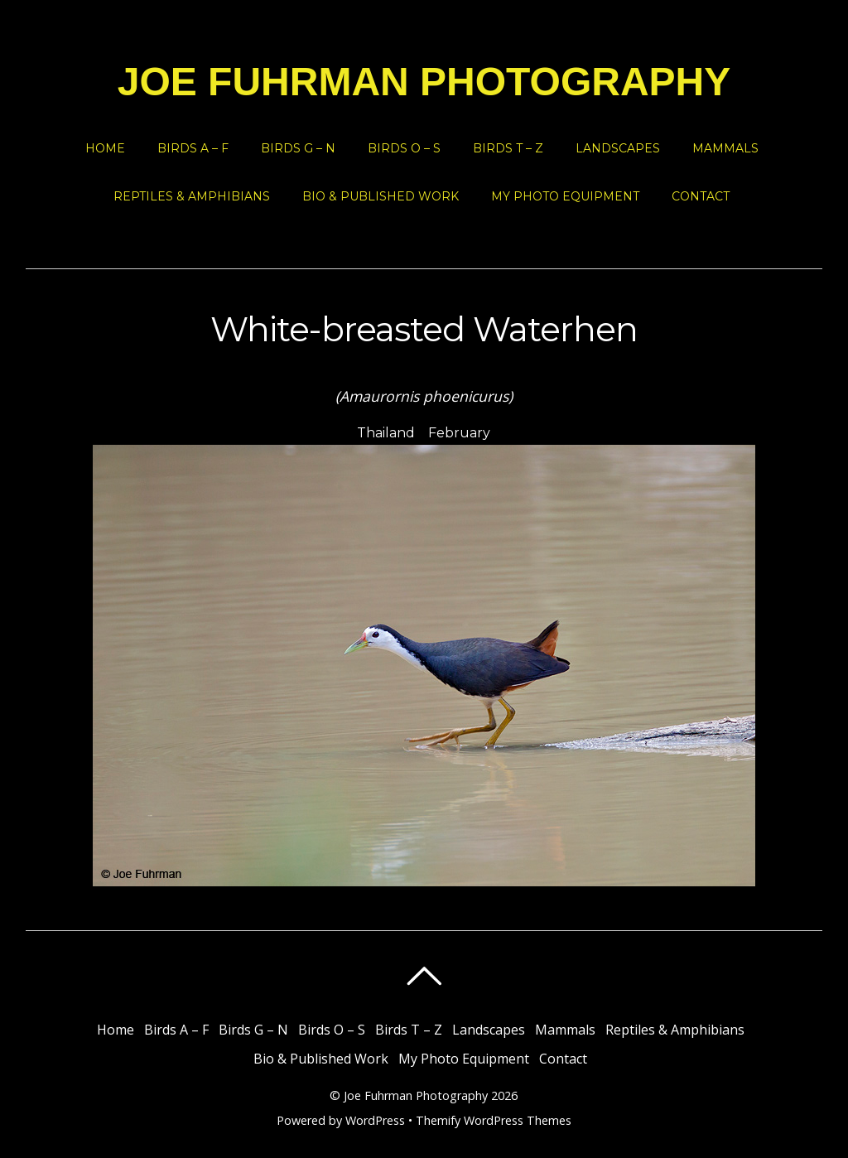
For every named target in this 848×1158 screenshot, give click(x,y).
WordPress (375, 1120)
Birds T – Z (508, 148)
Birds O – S (404, 148)
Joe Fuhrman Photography (416, 1095)
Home (105, 148)
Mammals (725, 148)
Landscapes (618, 148)
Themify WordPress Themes (493, 1120)
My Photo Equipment (565, 196)
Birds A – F (193, 148)
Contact (701, 196)
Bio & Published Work (380, 196)
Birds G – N (298, 148)
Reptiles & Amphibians (191, 196)
